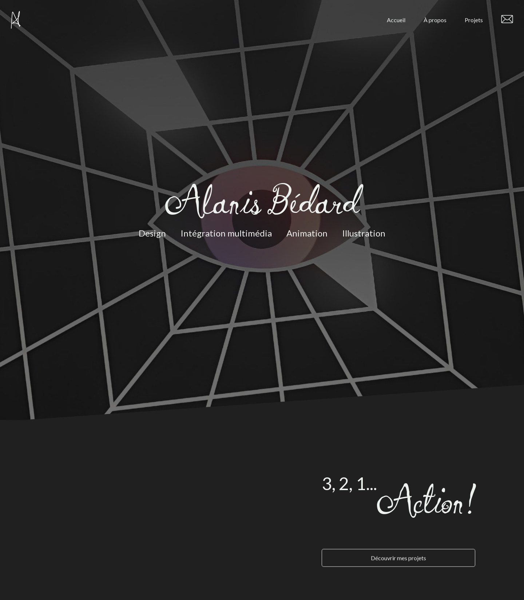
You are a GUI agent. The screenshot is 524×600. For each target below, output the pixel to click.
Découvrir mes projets (398, 551)
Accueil (396, 19)
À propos (435, 19)
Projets (474, 19)
